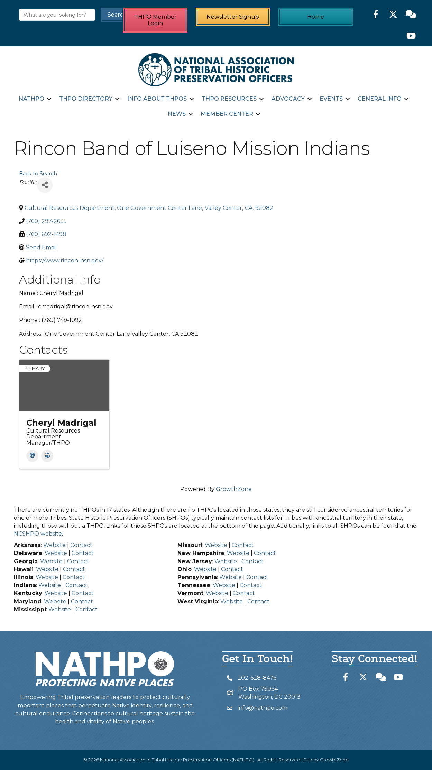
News (177, 114)
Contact (81, 545)
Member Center (227, 114)
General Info (380, 98)
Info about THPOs (157, 98)
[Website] (47, 456)
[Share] (45, 185)
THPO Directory (85, 98)
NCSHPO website (38, 533)
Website (54, 545)
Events (331, 98)
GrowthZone (234, 489)
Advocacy (288, 98)
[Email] (32, 456)
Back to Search (38, 173)
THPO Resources (229, 98)
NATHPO (31, 98)
